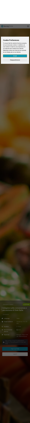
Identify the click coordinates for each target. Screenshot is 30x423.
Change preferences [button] (15, 36)
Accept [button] (15, 32)
